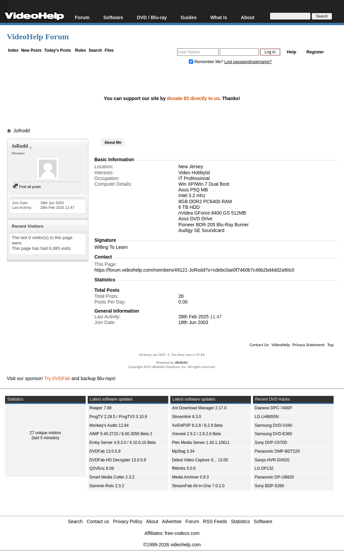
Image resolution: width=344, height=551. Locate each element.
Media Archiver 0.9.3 (190, 477)
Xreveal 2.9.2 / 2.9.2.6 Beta (196, 433)
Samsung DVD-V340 (273, 425)
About (247, 17)
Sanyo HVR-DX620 (272, 460)
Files (109, 50)
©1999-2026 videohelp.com (172, 544)
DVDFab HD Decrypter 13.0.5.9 (117, 460)
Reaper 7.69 (100, 408)
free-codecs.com (182, 533)
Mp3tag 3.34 (183, 451)
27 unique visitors (45, 432)
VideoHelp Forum (38, 36)
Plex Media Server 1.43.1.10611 (200, 442)
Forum (82, 17)
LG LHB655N (266, 416)
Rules (80, 50)
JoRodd (21, 130)
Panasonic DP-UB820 (274, 477)
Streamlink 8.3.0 (186, 416)
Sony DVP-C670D (271, 442)
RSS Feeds (215, 521)
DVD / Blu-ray (152, 17)
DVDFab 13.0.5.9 (105, 451)
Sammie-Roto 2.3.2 (106, 486)
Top (330, 344)
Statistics (240, 521)
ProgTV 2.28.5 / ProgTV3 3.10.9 (118, 416)
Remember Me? (206, 61)
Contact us (98, 521)
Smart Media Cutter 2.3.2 (111, 477)
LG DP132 (264, 468)
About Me (112, 142)
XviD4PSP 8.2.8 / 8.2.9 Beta (197, 425)
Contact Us (259, 344)
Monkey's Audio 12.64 (109, 425)
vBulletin (181, 362)
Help (291, 51)
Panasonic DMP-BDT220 (277, 451)
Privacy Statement (309, 344)
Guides (189, 17)
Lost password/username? (248, 61)
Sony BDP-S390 (269, 486)
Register (315, 51)
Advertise (171, 521)
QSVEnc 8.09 (101, 468)
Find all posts (27, 187)
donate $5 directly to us (193, 98)
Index (13, 50)
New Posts (31, 50)
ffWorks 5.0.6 (184, 468)
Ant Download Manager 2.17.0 (199, 408)
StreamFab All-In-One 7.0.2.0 (198, 486)
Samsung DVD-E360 (273, 433)
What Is (218, 17)
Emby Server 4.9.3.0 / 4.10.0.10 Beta (122, 442)
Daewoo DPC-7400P (273, 408)
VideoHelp (280, 344)
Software (113, 17)
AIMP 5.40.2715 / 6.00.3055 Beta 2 (120, 433)
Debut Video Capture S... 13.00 (200, 460)
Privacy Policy (127, 521)
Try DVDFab (57, 378)
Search (95, 50)
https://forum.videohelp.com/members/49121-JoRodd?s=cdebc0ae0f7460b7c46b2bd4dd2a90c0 (194, 270)
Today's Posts (57, 50)
